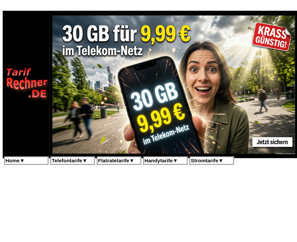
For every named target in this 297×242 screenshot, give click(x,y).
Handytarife (161, 160)
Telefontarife (69, 160)
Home (15, 160)
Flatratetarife (116, 160)
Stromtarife (207, 160)
